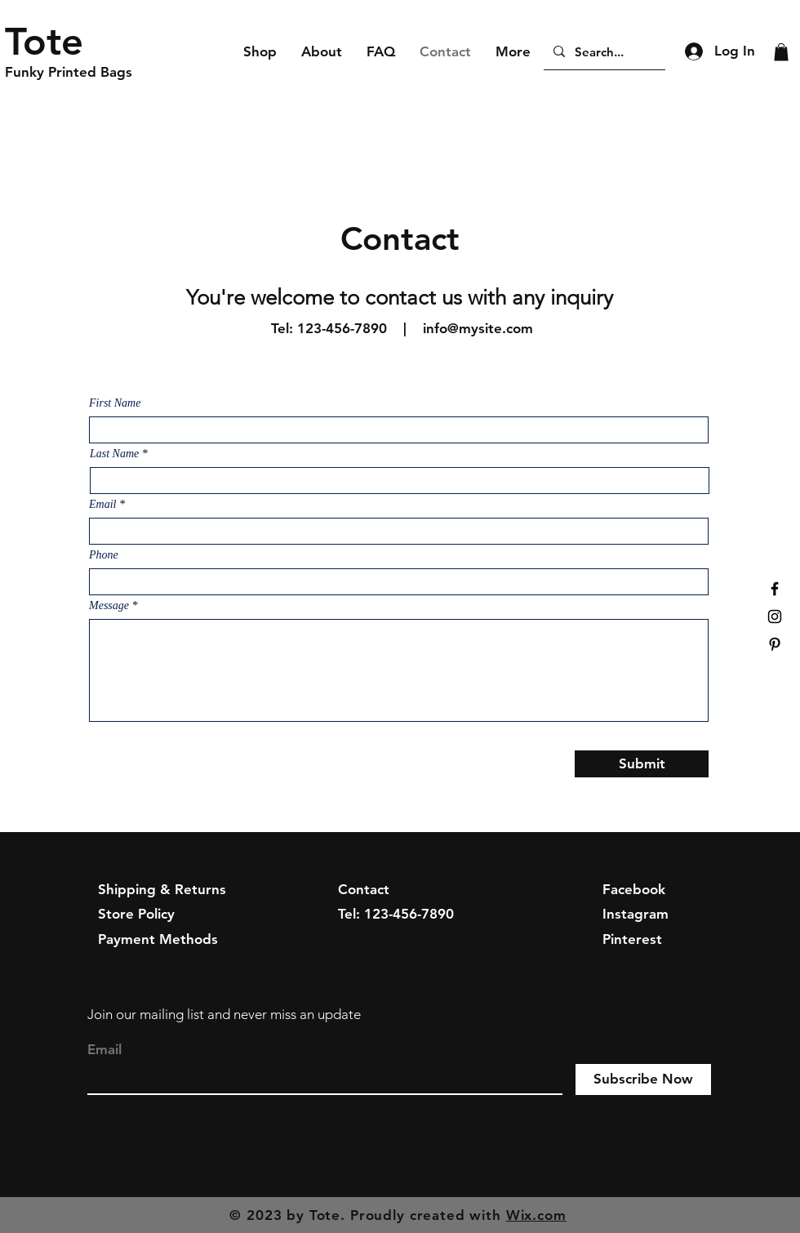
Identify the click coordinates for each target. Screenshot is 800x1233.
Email (102, 504)
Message (109, 606)
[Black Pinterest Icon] (775, 644)
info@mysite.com (478, 328)
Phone (103, 555)
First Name (114, 403)
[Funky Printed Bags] (82, 72)
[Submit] (642, 763)
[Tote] (82, 42)
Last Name (114, 454)
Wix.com (536, 1215)
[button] (781, 52)
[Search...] (603, 51)
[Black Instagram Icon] (775, 616)
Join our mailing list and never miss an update (224, 1014)
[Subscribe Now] (643, 1079)
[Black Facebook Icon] (775, 589)
